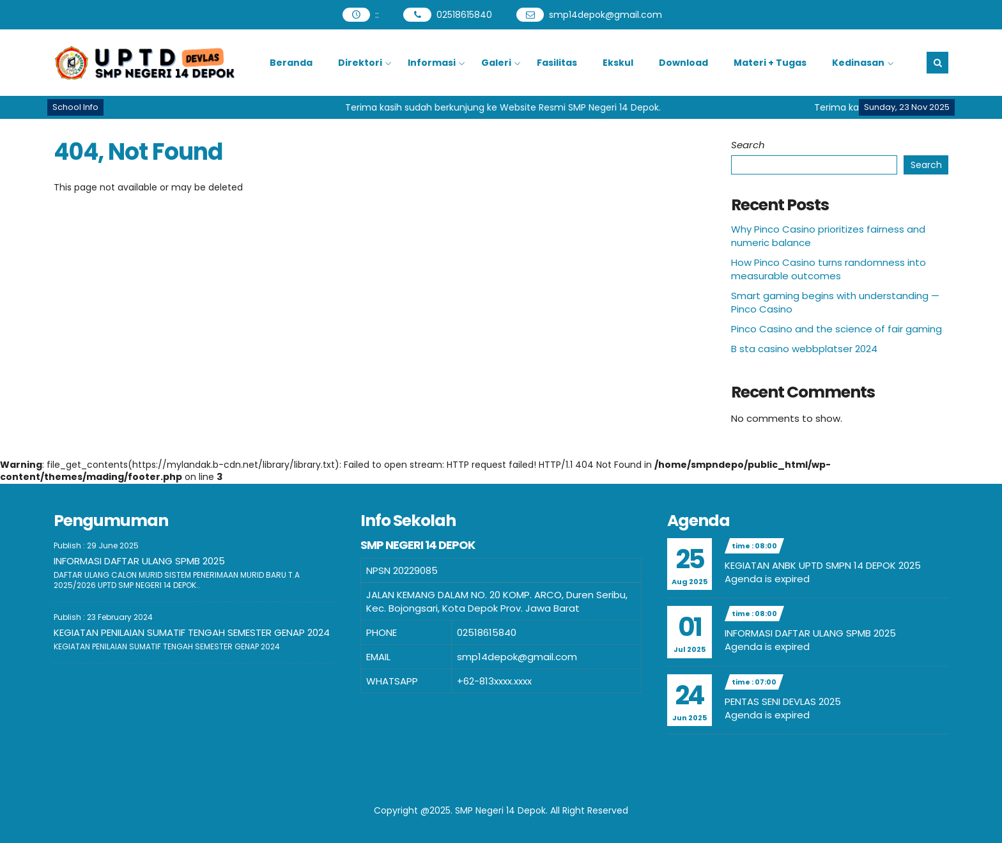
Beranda (291, 62)
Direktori (360, 62)
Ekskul (618, 62)
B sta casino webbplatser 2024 (804, 348)
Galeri (496, 62)
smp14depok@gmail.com (605, 14)
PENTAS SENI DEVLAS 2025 (783, 701)
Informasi (432, 62)
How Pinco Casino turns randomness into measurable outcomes (828, 269)
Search (748, 144)
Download (683, 62)
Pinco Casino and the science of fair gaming (836, 329)
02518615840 (464, 14)
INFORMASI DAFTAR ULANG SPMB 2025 (139, 561)
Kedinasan (858, 62)
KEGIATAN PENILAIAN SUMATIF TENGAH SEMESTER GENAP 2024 (192, 632)
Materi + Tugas (770, 62)
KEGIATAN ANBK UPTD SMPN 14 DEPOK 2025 (823, 565)
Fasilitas (557, 62)
